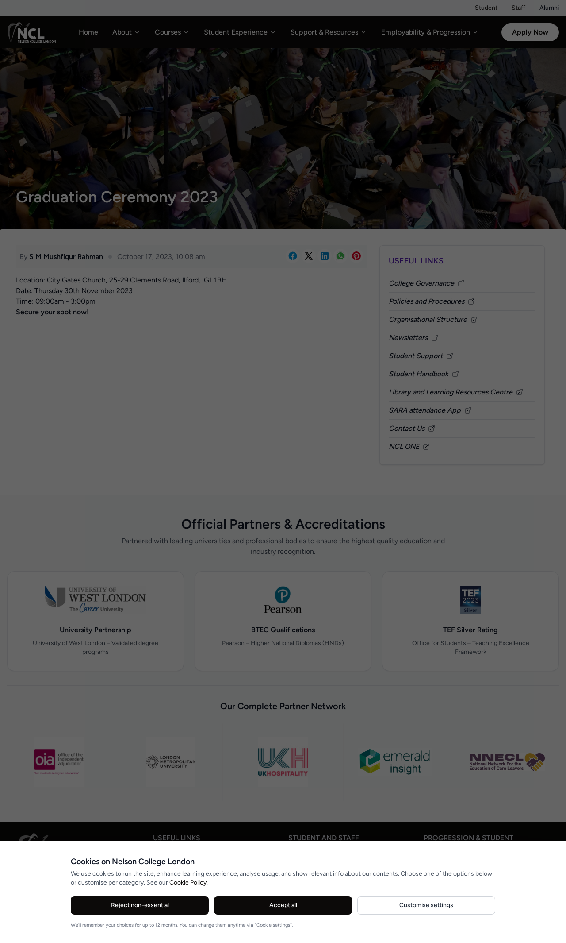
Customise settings (426, 905)
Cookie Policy (188, 882)
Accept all (283, 905)
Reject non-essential (140, 905)
